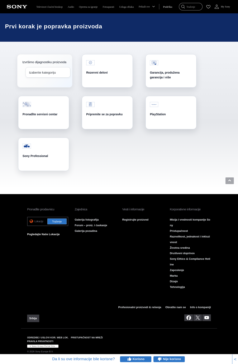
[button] (229, 180)
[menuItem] (167, 6)
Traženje (57, 221)
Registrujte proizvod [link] (135, 219)
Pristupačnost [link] (179, 230)
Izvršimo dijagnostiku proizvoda (44, 62)
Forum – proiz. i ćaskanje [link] (91, 225)
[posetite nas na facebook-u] (188, 317)
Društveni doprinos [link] (182, 253)
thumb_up (129, 359)
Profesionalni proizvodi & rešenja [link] (139, 307)
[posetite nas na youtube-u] (206, 317)
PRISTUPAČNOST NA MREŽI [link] (87, 337)
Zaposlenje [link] (177, 270)
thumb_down (160, 359)
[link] (33, 318)
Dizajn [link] (174, 281)
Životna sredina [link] (180, 247)
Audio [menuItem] (71, 6)
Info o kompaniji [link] (200, 307)
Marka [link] (174, 275)
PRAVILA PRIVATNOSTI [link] (40, 341)
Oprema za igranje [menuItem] (88, 6)
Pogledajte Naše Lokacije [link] (43, 234)
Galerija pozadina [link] (86, 230)
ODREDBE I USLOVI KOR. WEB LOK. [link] (48, 337)
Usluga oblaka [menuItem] (126, 6)
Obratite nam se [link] (175, 307)
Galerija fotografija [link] (87, 219)
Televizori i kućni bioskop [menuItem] (49, 6)
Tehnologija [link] (177, 287)
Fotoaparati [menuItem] (108, 6)
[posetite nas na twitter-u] (197, 317)
